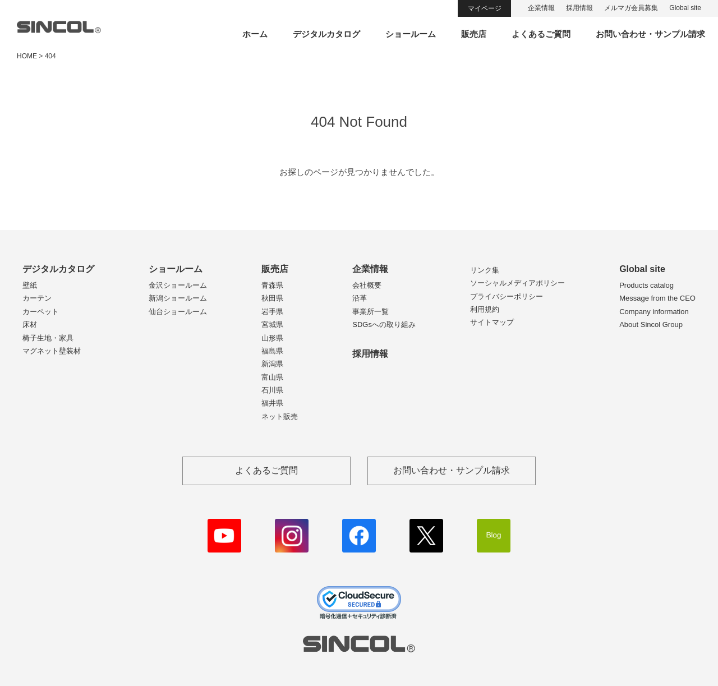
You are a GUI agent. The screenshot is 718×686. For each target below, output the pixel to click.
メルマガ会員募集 (631, 8)
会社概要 (366, 285)
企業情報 (541, 8)
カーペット (40, 311)
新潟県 (272, 364)
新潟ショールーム (178, 298)
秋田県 (272, 298)
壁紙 (29, 285)
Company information (654, 311)
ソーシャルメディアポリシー (517, 283)
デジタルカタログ (326, 34)
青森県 (272, 285)
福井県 (272, 403)
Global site (685, 8)
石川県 (272, 390)
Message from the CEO (657, 298)
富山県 (272, 377)
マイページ (484, 8)
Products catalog (646, 285)
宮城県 (272, 324)
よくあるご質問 (541, 34)
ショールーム (410, 34)
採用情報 (579, 8)
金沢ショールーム (178, 285)
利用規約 (484, 309)
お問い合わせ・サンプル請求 (650, 34)
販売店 (473, 34)
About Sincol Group (651, 324)
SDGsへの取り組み (384, 324)
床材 (29, 324)
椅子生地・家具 (47, 338)
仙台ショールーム (178, 311)
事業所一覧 (370, 311)
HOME (27, 56)
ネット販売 (279, 416)
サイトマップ (492, 322)
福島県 (272, 351)
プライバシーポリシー (506, 296)
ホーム (255, 34)
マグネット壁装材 (51, 351)
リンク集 (484, 270)
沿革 (359, 298)
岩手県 (272, 311)
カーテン (37, 298)
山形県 (272, 338)
